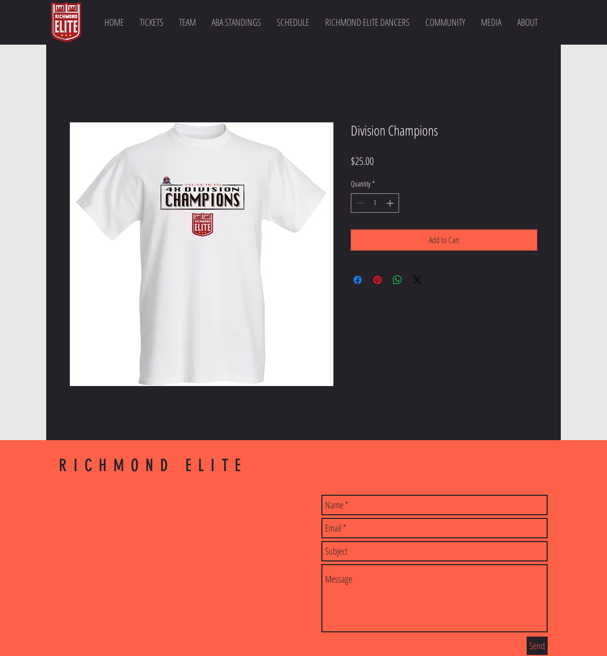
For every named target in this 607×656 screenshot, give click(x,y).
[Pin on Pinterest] (377, 280)
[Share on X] (417, 280)
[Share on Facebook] (357, 280)
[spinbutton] (374, 203)
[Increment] (390, 203)
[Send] (537, 646)
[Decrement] (358, 203)
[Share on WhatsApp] (397, 280)
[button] (187, 22)
